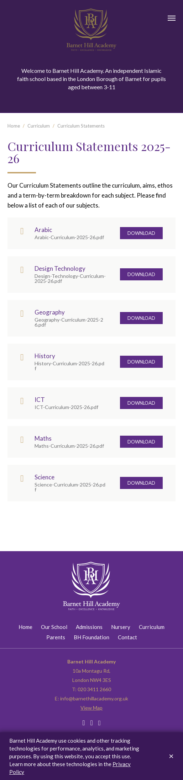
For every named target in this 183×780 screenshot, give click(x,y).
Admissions (89, 627)
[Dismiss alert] (171, 755)
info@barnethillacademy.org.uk (94, 698)
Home (13, 126)
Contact (127, 637)
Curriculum (38, 126)
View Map (91, 708)
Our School (54, 627)
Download (141, 233)
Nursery (120, 627)
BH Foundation (91, 637)
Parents (55, 637)
